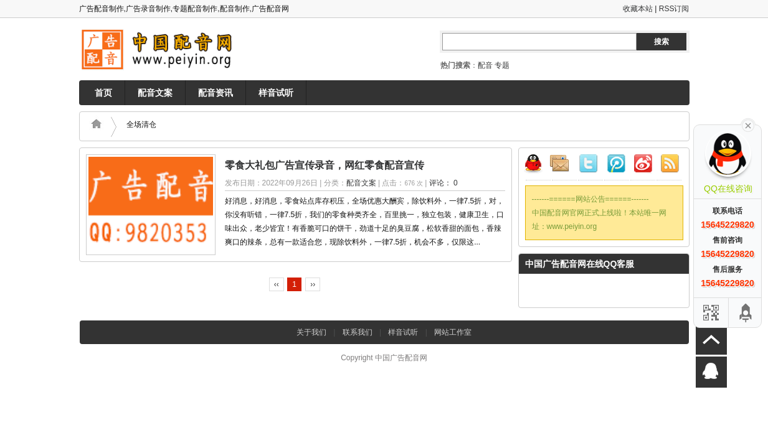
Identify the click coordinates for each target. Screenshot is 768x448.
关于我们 (311, 332)
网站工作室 (453, 332)
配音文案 (155, 93)
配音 (485, 65)
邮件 (564, 165)
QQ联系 (538, 165)
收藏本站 (638, 8)
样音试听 (275, 93)
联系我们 (357, 332)
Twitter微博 (590, 165)
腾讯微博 (616, 165)
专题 (502, 65)
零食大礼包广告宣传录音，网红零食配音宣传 (324, 165)
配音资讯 (215, 93)
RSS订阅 (674, 8)
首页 (103, 93)
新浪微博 (642, 165)
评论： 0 (443, 183)
